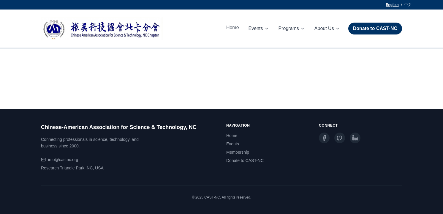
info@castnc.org (63, 159)
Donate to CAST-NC (375, 28)
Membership (237, 152)
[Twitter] (339, 138)
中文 (408, 5)
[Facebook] (324, 138)
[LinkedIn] (355, 138)
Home (232, 27)
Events (232, 143)
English (392, 5)
